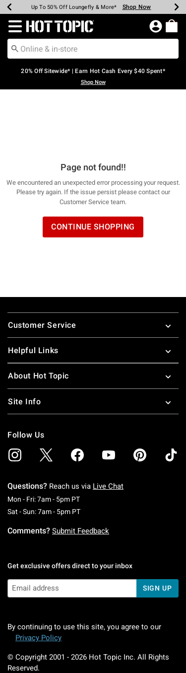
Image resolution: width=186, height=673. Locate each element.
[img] (14, 397)
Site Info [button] (93, 344)
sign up (157, 530)
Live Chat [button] (108, 428)
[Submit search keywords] (14, 48)
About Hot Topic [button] (93, 318)
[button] (13, 26)
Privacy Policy (38, 580)
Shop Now (93, 82)
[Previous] (9, 7)
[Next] (176, 7)
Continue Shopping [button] (93, 169)
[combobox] (93, 49)
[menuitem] (171, 25)
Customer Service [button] (93, 267)
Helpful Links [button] (93, 293)
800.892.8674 (29, 652)
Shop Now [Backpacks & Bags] (137, 6)
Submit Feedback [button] (80, 473)
